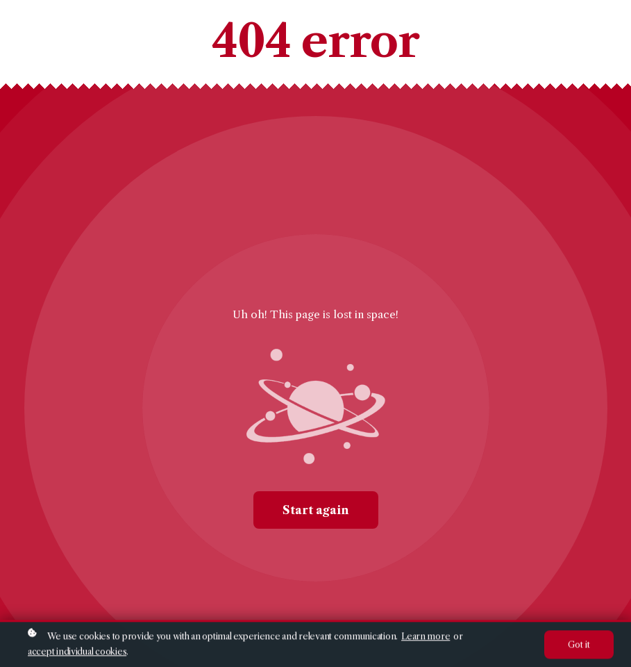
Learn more (425, 637)
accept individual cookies (77, 653)
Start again (316, 510)
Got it (579, 646)
